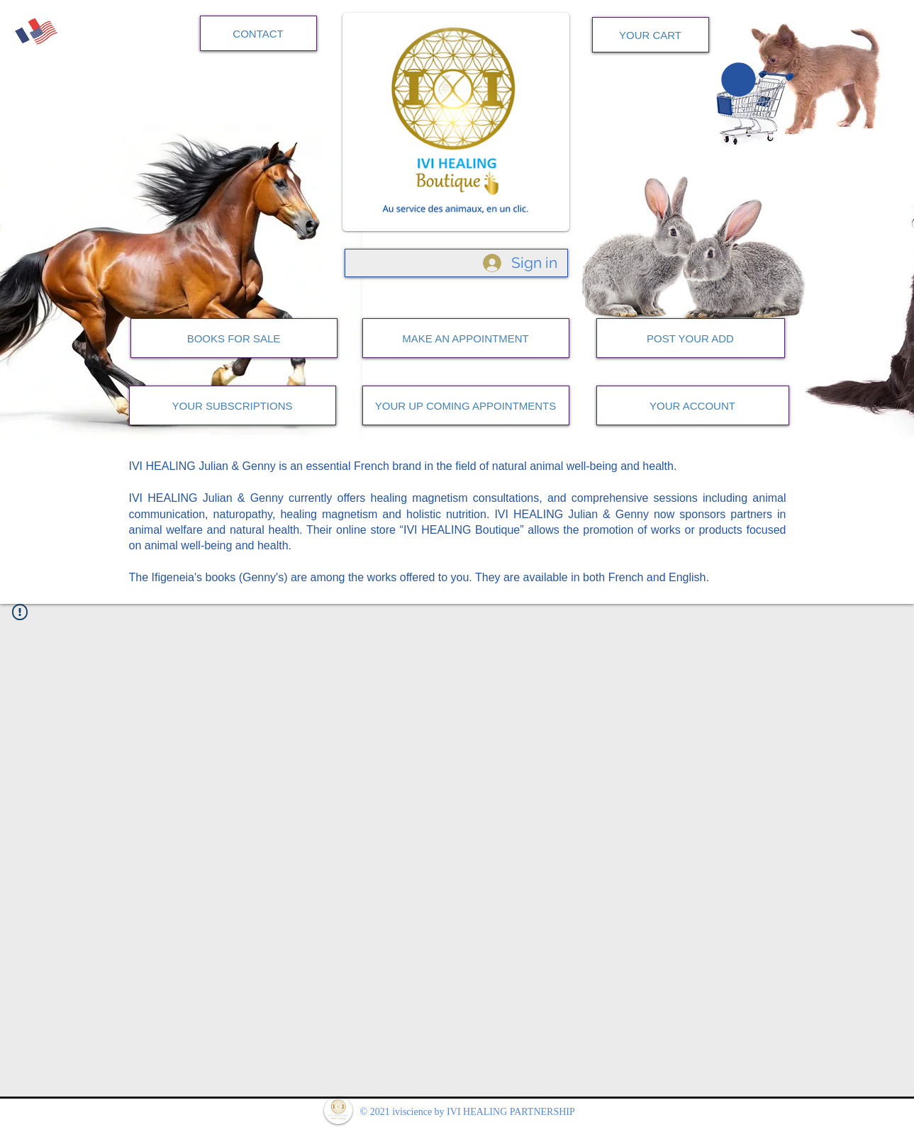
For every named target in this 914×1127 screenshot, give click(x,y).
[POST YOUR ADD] (690, 338)
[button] (738, 79)
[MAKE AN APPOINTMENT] (465, 338)
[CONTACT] (258, 33)
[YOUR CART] (650, 34)
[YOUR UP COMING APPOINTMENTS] (465, 405)
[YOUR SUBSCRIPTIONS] (232, 405)
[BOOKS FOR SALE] (234, 338)
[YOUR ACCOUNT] (692, 405)
